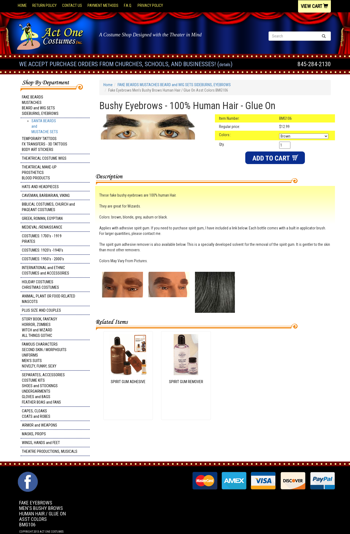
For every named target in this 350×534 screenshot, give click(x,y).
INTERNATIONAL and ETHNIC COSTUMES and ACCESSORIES (45, 270)
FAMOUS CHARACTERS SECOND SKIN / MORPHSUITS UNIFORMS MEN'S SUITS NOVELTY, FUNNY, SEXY (44, 355)
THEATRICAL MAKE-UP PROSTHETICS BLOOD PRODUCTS (39, 172)
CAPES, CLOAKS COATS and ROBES (36, 414)
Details (225, 64)
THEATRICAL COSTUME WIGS (44, 158)
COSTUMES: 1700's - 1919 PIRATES (42, 239)
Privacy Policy (150, 5)
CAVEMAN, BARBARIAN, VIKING (46, 195)
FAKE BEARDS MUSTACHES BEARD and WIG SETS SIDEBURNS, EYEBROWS (40, 105)
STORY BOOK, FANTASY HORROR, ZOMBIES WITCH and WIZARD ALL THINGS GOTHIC (39, 327)
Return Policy (44, 5)
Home (22, 5)
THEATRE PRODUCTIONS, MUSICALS (49, 451)
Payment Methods (103, 5)
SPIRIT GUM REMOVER (186, 382)
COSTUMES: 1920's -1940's (42, 250)
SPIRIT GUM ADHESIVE (128, 382)
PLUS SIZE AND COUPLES (41, 310)
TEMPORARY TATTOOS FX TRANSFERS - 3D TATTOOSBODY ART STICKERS (44, 144)
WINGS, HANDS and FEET (41, 442)
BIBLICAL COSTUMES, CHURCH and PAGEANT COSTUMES (48, 207)
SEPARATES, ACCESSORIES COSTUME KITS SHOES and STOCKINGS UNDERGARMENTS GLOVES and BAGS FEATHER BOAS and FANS (43, 388)
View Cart (314, 6)
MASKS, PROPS (34, 434)
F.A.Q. (128, 5)
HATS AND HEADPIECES (40, 187)
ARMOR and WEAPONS (39, 425)
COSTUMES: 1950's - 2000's (43, 259)
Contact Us (72, 5)
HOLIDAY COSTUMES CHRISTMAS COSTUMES (40, 285)
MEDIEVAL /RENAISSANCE (42, 227)
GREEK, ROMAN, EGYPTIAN (42, 218)
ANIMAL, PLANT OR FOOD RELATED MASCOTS (48, 299)
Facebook (27, 474)
